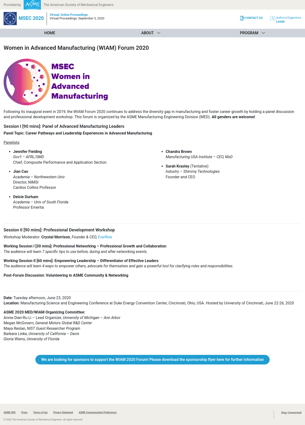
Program (249, 33)
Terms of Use (40, 412)
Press (24, 412)
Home (49, 33)
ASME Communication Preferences (97, 412)
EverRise (105, 237)
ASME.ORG (10, 412)
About (147, 33)
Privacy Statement (63, 412)
